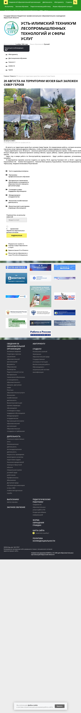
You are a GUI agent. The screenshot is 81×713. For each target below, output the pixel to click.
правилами (14, 229)
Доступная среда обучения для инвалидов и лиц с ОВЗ (16, 485)
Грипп (10, 70)
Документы (11, 364)
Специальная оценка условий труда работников (14, 472)
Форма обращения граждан (62, 6)
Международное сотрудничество (14, 196)
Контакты (8, 11)
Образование (12, 367)
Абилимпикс (11, 480)
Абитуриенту (59, 2)
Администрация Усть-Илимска (18, 250)
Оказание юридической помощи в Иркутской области (15, 464)
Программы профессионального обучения (19, 176)
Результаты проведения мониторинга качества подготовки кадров (15, 457)
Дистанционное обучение (17, 58)
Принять (60, 706)
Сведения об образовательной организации (24, 2)
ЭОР (41, 11)
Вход (46, 11)
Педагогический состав (15, 372)
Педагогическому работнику (40, 6)
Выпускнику (9, 6)
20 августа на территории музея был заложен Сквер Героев (36, 76)
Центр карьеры (12, 502)
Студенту (69, 2)
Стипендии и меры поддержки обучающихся (17, 190)
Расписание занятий (40, 351)
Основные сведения (14, 351)
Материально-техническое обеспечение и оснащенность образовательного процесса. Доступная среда (18, 183)
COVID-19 (11, 66)
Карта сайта (38, 530)
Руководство (11, 369)
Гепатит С (11, 62)
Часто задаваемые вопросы (18, 171)
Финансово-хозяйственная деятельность (18, 201)
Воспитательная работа (41, 364)
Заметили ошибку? (42, 533)
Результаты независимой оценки (26, 11)
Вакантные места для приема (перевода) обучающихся (19, 207)
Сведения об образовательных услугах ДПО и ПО (39, 507)
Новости (13, 76)
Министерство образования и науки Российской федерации (18, 254)
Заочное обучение (21, 6)
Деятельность (47, 2)
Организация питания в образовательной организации (15, 423)
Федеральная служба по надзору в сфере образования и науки (17, 245)
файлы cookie (33, 705)
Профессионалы (12, 478)
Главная (6, 76)
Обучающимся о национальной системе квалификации (41, 369)
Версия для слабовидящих (14, 48)
